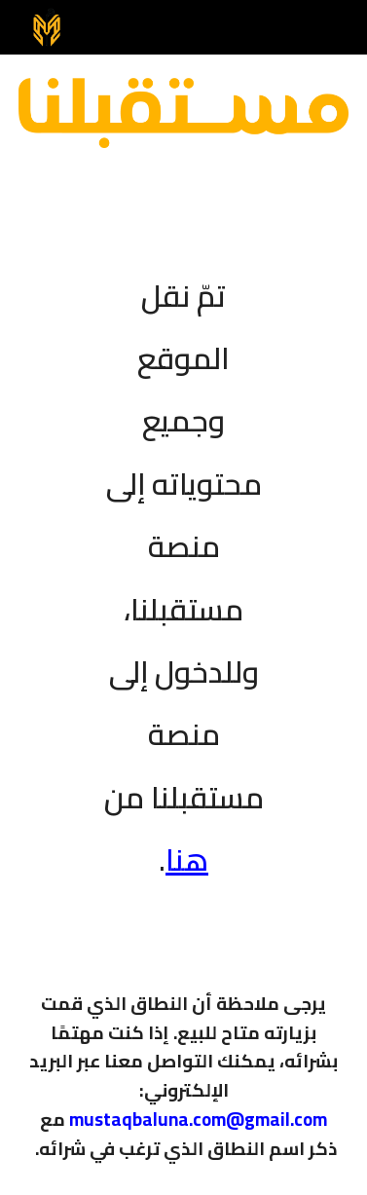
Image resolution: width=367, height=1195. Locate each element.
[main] (183, 565)
